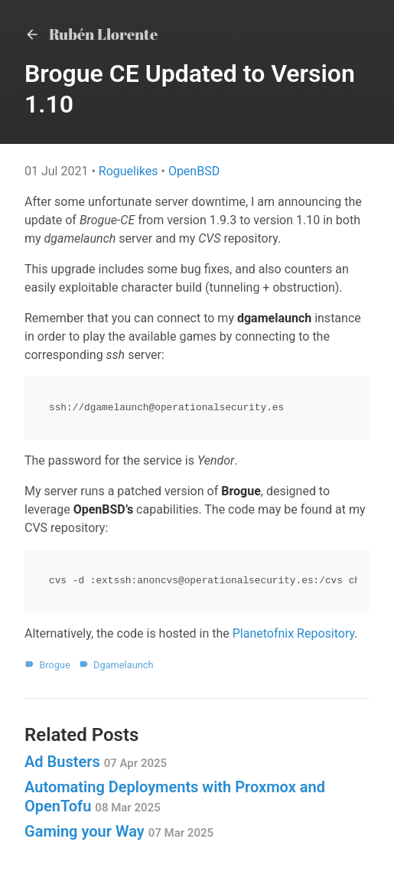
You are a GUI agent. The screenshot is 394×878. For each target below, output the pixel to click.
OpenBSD (194, 171)
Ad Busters (95, 761)
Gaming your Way (118, 831)
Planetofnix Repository (294, 633)
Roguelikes (130, 171)
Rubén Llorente (91, 34)
